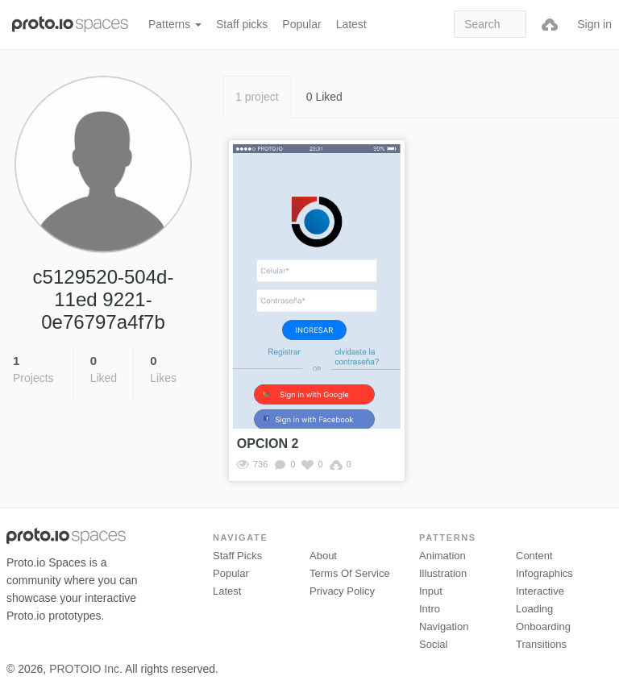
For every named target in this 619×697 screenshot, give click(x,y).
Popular (301, 24)
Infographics (544, 573)
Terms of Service (350, 573)
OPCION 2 (267, 443)
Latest (351, 24)
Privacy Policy (342, 591)
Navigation (443, 626)
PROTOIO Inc (84, 668)
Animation (442, 556)
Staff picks (242, 24)
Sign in (594, 24)
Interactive (540, 591)
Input (430, 591)
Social (433, 644)
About (323, 556)
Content (534, 556)
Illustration (443, 573)
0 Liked (324, 96)
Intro (429, 609)
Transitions (541, 644)
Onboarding (543, 626)
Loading (534, 609)
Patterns (174, 24)
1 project (257, 96)
